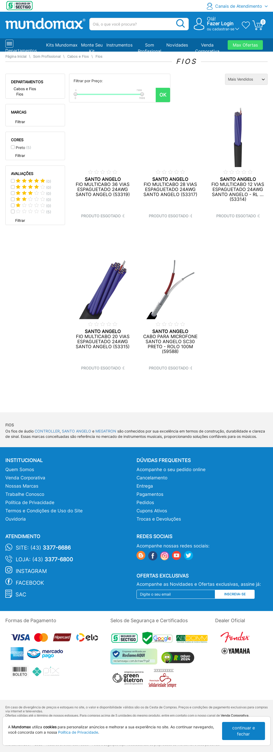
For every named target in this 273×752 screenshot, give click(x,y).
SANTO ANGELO (76, 431)
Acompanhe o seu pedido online (171, 469)
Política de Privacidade (29, 502)
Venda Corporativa (25, 477)
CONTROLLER (47, 431)
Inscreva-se (235, 594)
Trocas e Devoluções (158, 519)
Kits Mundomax (62, 45)
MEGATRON (105, 431)
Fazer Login (220, 23)
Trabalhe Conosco (24, 494)
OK (162, 95)
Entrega (144, 486)
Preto (23, 147)
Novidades (177, 45)
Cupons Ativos (151, 510)
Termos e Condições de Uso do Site (44, 510)
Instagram (31, 571)
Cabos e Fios (78, 57)
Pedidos (145, 502)
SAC (20, 594)
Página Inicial (15, 57)
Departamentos (21, 50)
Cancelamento (151, 477)
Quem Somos (19, 469)
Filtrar (20, 121)
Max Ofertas (245, 45)
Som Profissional (47, 57)
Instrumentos (119, 45)
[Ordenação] (246, 79)
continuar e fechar (243, 731)
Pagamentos (149, 494)
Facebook (30, 583)
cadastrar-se (223, 29)
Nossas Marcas (21, 486)
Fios (98, 57)
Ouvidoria (15, 519)
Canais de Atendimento (238, 6)
